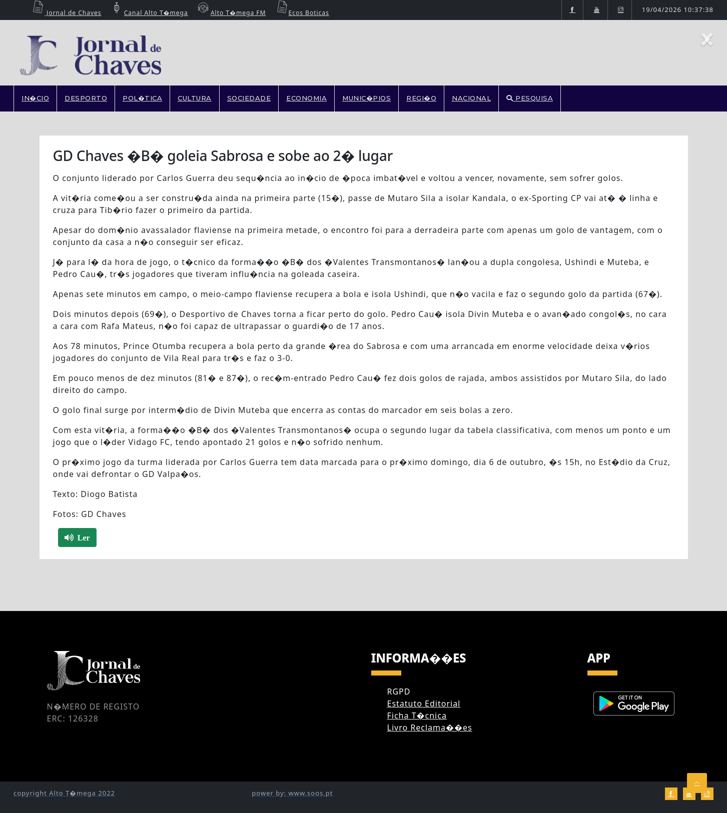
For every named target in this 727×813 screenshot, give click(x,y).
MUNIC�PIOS (366, 98)
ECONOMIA (306, 98)
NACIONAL (471, 98)
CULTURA (195, 98)
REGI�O (421, 98)
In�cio (35, 98)
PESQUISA (529, 98)
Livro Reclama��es (429, 727)
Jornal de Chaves (66, 12)
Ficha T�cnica (417, 715)
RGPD (399, 691)
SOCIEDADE (249, 98)
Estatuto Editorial (424, 703)
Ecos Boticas (301, 12)
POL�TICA (142, 98)
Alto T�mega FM (231, 12)
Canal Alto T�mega (148, 12)
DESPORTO (86, 98)
